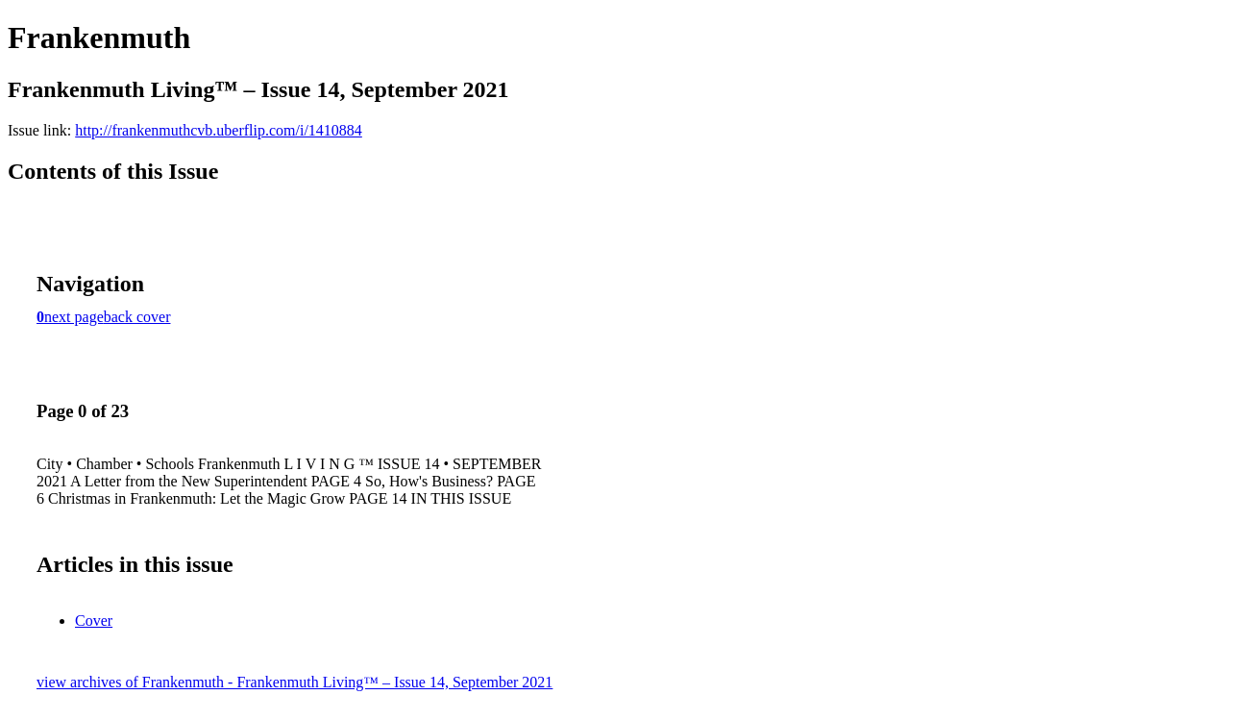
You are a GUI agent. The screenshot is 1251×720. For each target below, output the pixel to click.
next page (74, 317)
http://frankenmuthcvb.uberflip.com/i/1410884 (218, 130)
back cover (137, 317)
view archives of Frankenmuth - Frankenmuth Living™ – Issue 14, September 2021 (294, 682)
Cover (93, 620)
